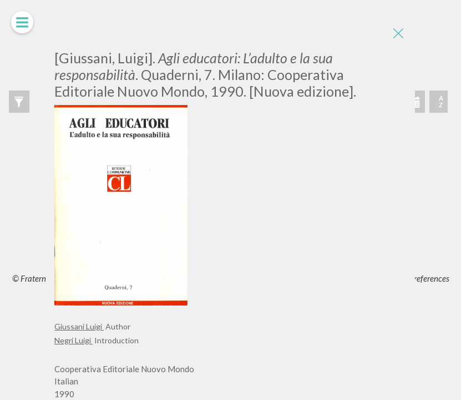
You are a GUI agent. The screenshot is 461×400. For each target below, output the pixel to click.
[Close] (398, 33)
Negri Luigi (73, 340)
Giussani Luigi (79, 326)
